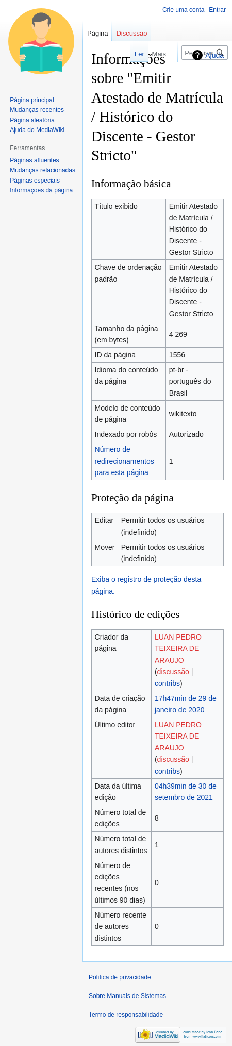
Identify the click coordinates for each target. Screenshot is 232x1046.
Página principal (32, 100)
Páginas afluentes (34, 160)
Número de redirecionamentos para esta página (124, 461)
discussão (173, 671)
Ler (124, 54)
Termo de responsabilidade (126, 1014)
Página (97, 33)
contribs (167, 683)
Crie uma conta (183, 9)
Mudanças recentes (37, 109)
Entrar (217, 9)
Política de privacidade (120, 977)
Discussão (131, 33)
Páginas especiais (35, 180)
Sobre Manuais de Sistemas (127, 996)
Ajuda (214, 55)
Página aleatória (32, 120)
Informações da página (41, 190)
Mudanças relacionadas (42, 170)
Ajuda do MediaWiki (37, 130)
